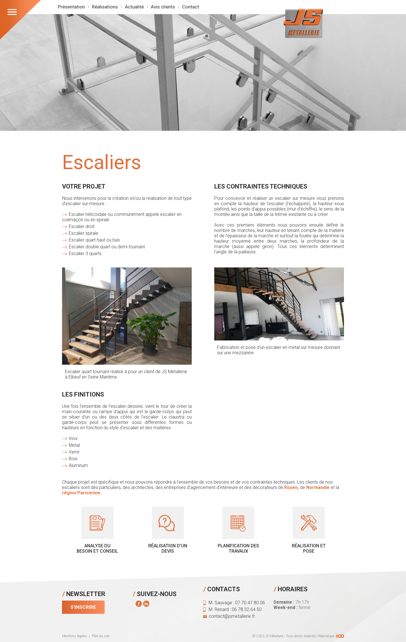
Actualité (134, 7)
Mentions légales (74, 636)
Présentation (71, 7)
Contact (190, 7)
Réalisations (105, 7)
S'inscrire (83, 607)
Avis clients (163, 7)
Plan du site (100, 636)
